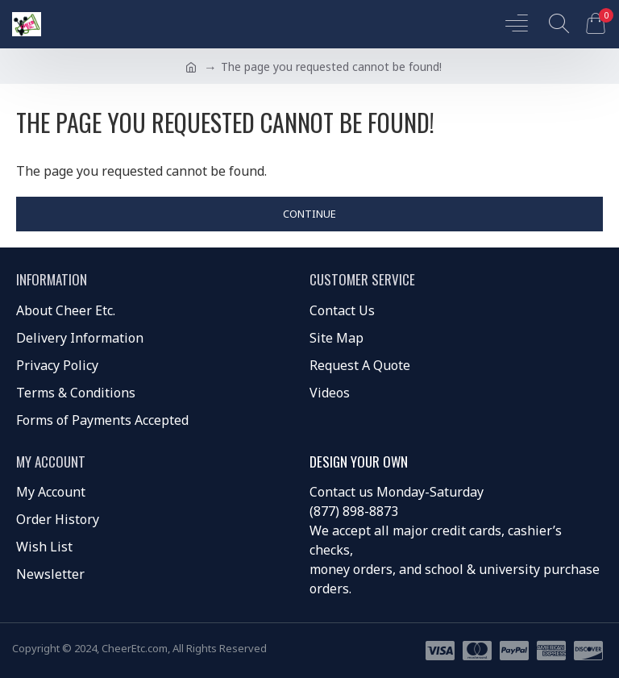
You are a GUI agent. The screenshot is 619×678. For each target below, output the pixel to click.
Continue (309, 213)
